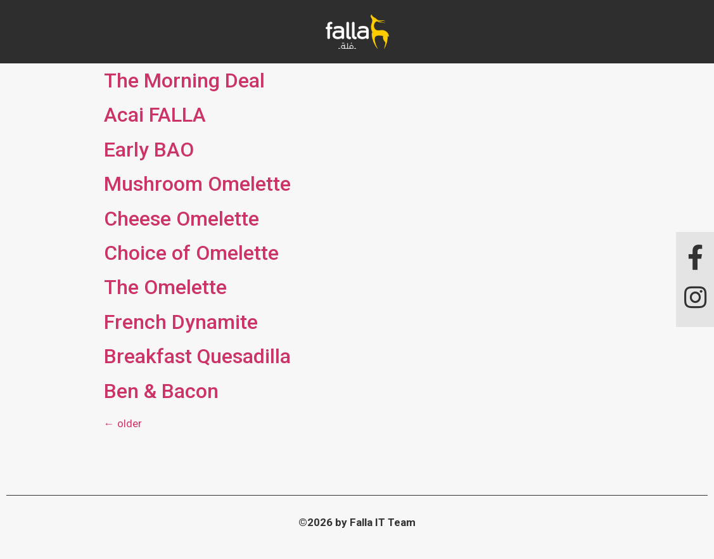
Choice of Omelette (191, 253)
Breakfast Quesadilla (197, 356)
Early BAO (149, 150)
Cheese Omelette (181, 219)
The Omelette (165, 287)
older (123, 423)
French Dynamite (181, 322)
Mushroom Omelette (197, 184)
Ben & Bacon (161, 391)
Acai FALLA (155, 115)
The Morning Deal (184, 80)
